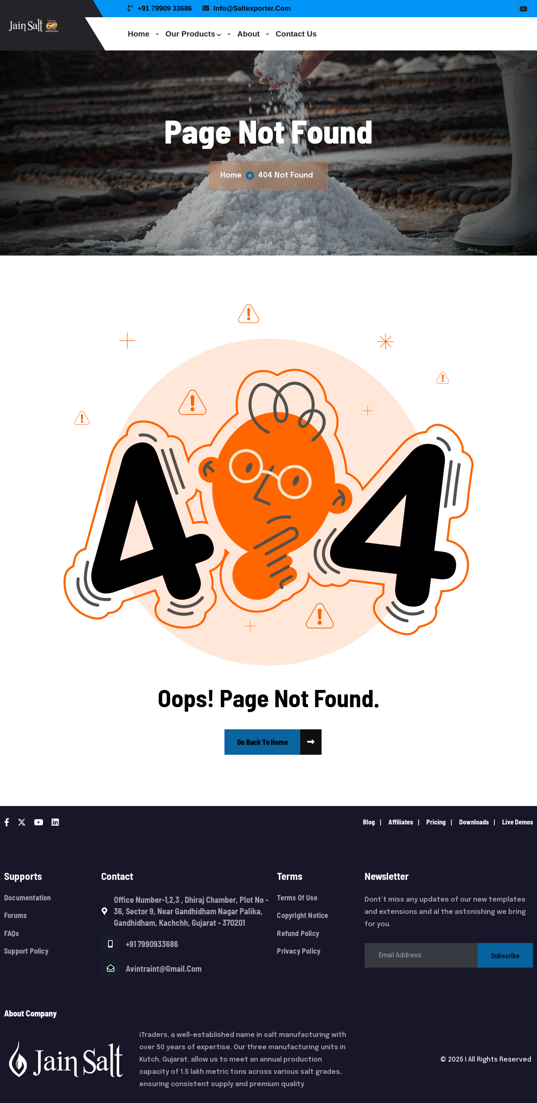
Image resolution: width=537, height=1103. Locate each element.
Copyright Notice (302, 915)
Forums (15, 915)
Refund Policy (298, 933)
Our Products (190, 34)
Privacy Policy (298, 951)
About (248, 34)
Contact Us (296, 34)
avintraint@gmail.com (164, 968)
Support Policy (26, 951)
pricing (436, 821)
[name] (262, 742)
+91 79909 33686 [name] (160, 8)
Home (139, 34)
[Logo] (66, 25)
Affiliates (400, 821)
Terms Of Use (297, 898)
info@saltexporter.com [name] (246, 8)
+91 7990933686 (152, 944)
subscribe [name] (505, 955)
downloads (474, 821)
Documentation (27, 898)
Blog (369, 821)
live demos (517, 821)
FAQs (11, 933)
